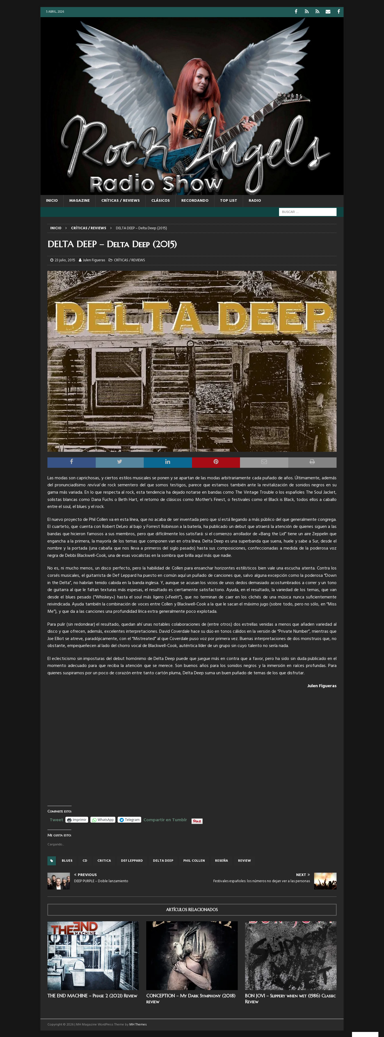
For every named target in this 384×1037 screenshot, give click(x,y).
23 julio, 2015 (65, 260)
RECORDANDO (195, 200)
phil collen (194, 860)
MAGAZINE (79, 200)
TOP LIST (228, 200)
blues (67, 860)
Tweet (56, 819)
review (244, 860)
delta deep (163, 860)
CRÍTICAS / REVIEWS (120, 200)
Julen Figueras (94, 260)
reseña (221, 860)
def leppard (132, 860)
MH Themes (138, 1024)
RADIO (255, 200)
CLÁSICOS (160, 200)
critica (104, 860)
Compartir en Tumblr (165, 819)
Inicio (52, 200)
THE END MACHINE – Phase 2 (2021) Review (92, 995)
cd (85, 860)
